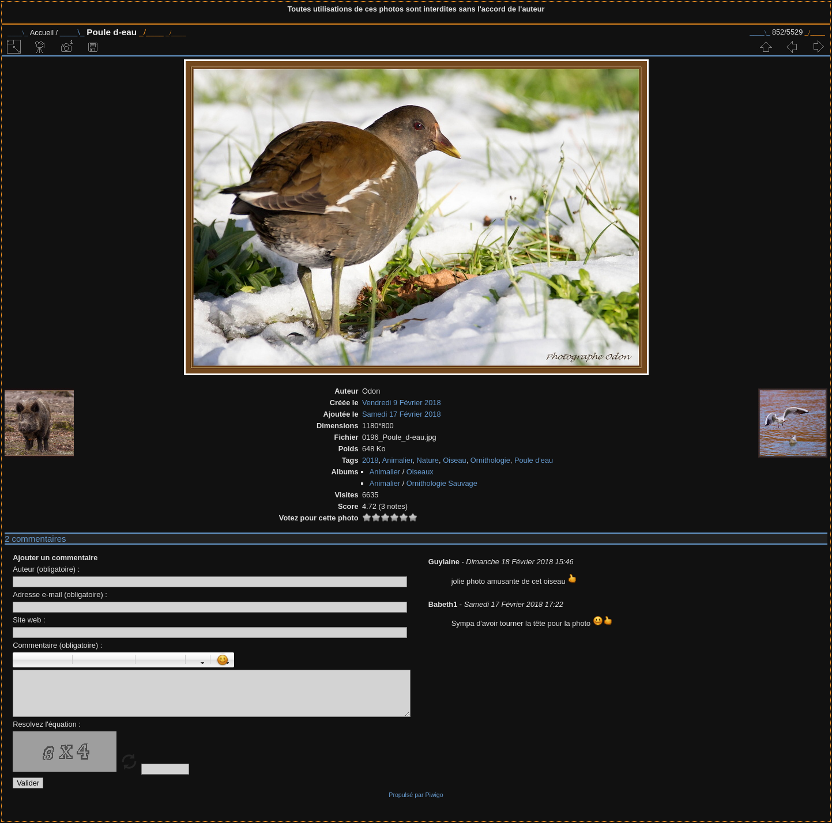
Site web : (29, 620)
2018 (370, 460)
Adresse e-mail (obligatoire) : (60, 594)
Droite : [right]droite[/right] (110, 660)
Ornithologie (490, 460)
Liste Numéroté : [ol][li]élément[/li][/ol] (160, 660)
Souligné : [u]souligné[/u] (47, 660)
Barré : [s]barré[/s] (60, 660)
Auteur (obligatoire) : (46, 569)
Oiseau (454, 460)
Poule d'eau (533, 460)
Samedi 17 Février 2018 (401, 414)
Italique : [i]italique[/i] (34, 660)
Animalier (397, 460)
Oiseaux (420, 471)
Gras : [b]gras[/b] (22, 660)
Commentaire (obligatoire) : (57, 645)
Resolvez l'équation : (47, 724)
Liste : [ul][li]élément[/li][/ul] (147, 660)
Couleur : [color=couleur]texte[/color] (197, 660)
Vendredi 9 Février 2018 (401, 402)
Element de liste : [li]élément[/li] (173, 660)
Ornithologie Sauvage (441, 483)
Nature (428, 460)
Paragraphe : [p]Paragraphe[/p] (84, 660)
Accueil (42, 32)
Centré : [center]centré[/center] (97, 660)
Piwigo (434, 794)
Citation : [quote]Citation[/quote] (122, 660)
